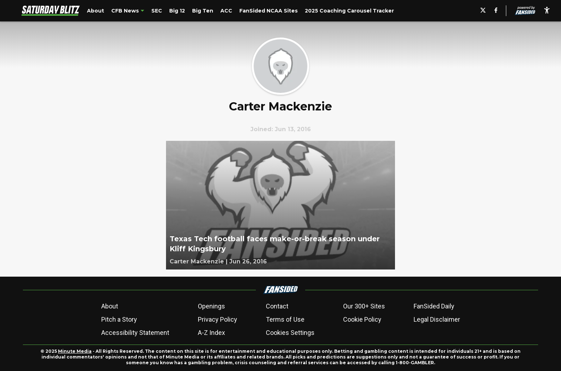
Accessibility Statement (135, 332)
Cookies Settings (290, 332)
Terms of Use (285, 319)
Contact (277, 306)
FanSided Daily (434, 306)
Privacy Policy (217, 319)
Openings (211, 306)
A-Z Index (211, 332)
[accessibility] (546, 10)
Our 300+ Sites (364, 306)
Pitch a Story (119, 319)
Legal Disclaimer (437, 319)
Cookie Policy (362, 319)
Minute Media (75, 351)
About (109, 306)
